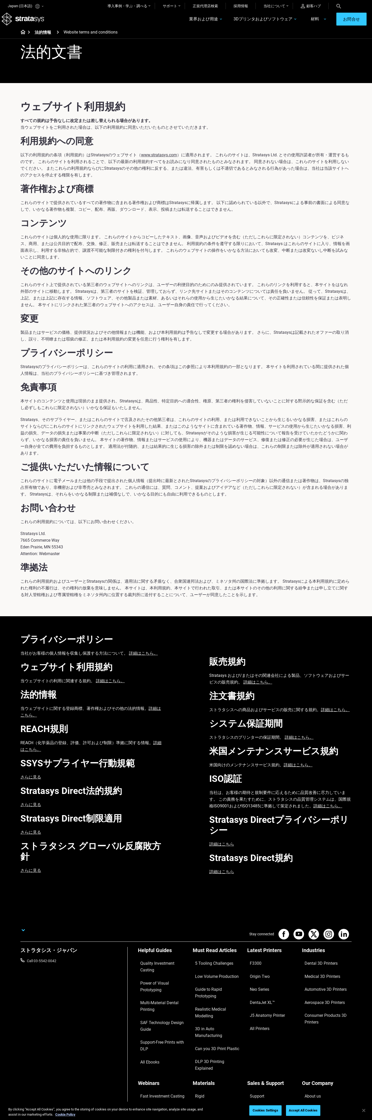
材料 (293, 22)
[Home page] (21, 38)
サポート (170, 6)
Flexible (199, 1042)
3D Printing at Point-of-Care (160, 1058)
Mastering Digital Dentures (159, 1065)
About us (309, 1035)
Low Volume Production (212, 974)
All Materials (202, 1058)
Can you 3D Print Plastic (212, 1005)
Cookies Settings (265, 1110)
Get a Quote (256, 1050)
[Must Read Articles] (217, 958)
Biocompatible (204, 1050)
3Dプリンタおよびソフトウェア (241, 22)
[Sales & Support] (272, 1026)
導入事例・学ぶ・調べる (127, 6)
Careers (308, 1058)
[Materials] (217, 1026)
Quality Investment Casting (159, 967)
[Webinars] (163, 1026)
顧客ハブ (311, 6)
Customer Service (261, 1073)
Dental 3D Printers (316, 967)
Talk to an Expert (260, 1058)
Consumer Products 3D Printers (320, 1000)
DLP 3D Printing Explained (213, 1012)
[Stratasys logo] (29, 22)
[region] (186, 1111)
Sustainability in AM (153, 1050)
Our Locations (313, 1050)
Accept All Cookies (303, 1110)
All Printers (256, 1005)
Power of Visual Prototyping (160, 974)
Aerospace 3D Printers (320, 990)
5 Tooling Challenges (209, 967)
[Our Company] (327, 1026)
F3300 (252, 967)
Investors (309, 1080)
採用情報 (241, 6)
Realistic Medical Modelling (214, 990)
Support (253, 1035)
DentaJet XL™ (258, 990)
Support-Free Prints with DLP (161, 997)
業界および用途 (181, 22)
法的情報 (43, 38)
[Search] (338, 6)
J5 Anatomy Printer (262, 997)
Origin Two (256, 974)
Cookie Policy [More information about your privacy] (65, 1114)
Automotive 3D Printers (320, 982)
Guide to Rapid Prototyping (214, 982)
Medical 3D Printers (317, 974)
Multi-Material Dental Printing (161, 982)
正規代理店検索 (205, 6)
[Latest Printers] (272, 958)
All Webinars (148, 1073)
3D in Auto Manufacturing (213, 997)
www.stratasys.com (159, 161)
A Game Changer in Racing (159, 1042)
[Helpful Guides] (163, 958)
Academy (309, 1065)
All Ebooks (146, 1005)
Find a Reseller (258, 1042)
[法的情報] (58, 38)
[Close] (363, 1110)
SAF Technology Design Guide (161, 990)
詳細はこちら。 (143, 659)
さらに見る (30, 783)
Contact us (311, 1042)
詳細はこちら (221, 850)
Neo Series (255, 982)
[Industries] (327, 958)
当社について (274, 6)
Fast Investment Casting (157, 1035)
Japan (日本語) (25, 6)
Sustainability (313, 1073)
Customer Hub (258, 1065)
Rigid (197, 1035)
